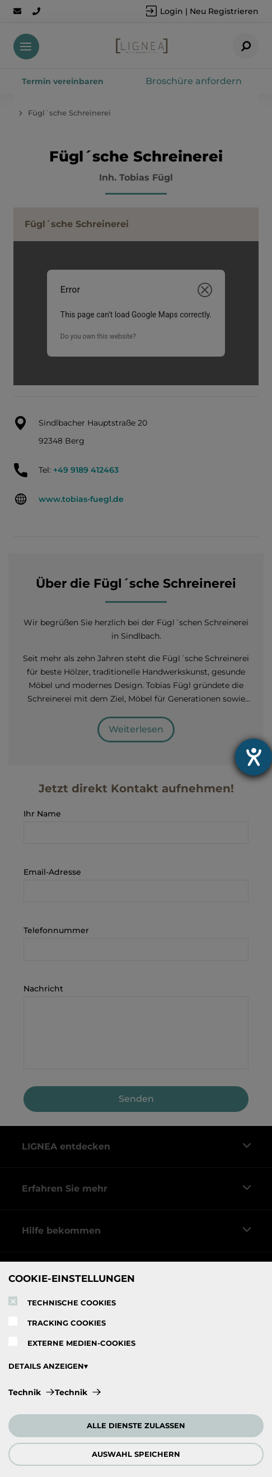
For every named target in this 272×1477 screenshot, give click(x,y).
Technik (24, 1392)
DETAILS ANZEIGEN (46, 1365)
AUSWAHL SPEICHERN (136, 1454)
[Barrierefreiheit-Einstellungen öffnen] (253, 757)
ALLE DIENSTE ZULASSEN (136, 1425)
